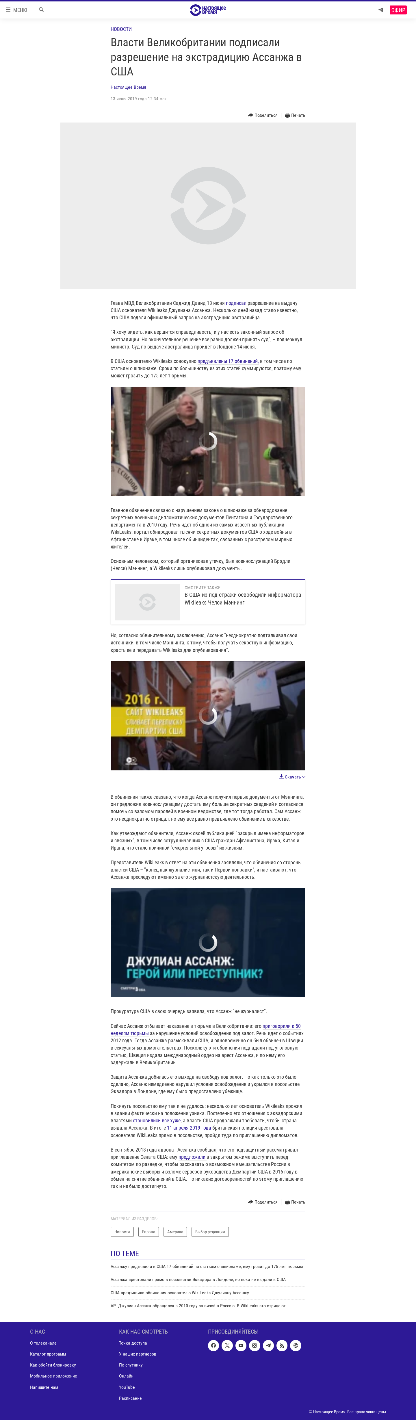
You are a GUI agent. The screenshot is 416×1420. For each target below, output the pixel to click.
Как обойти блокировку (53, 1365)
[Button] (263, 115)
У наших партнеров (137, 1354)
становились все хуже (157, 1120)
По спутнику (131, 1365)
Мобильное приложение (53, 1376)
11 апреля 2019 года (189, 1128)
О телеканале (43, 1343)
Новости (121, 29)
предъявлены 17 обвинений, (228, 361)
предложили (193, 1157)
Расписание (130, 1398)
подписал (237, 303)
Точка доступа (133, 1343)
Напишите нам (44, 1387)
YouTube (127, 1387)
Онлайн (126, 1376)
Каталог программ (48, 1354)
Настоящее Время (128, 87)
